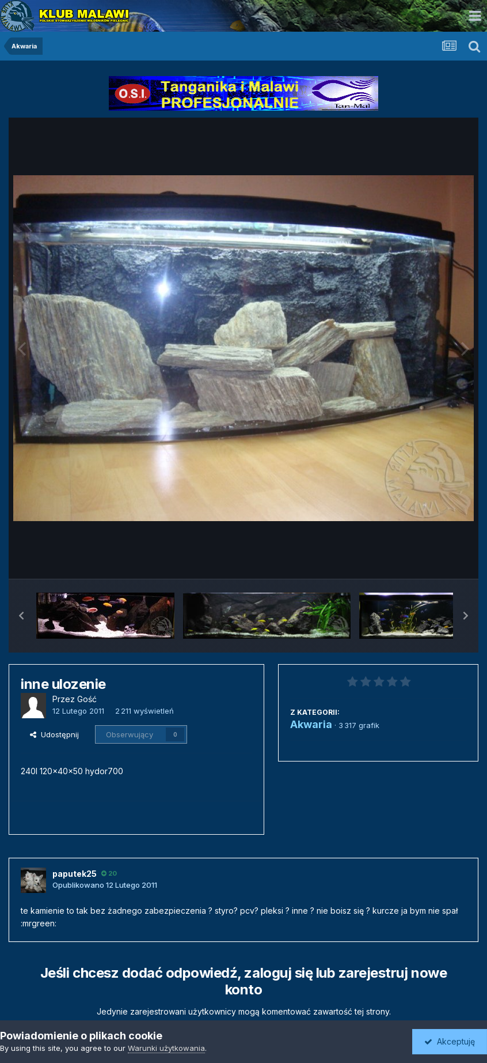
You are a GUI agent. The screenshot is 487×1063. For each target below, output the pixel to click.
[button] (21, 615)
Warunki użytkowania (166, 1048)
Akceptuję (449, 1041)
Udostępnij (54, 734)
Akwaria (311, 724)
